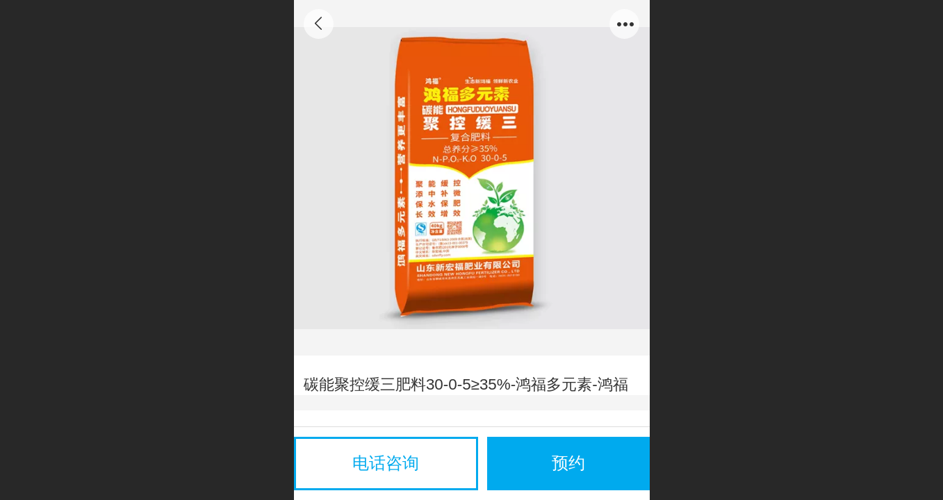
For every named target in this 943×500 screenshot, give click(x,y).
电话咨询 (385, 462)
